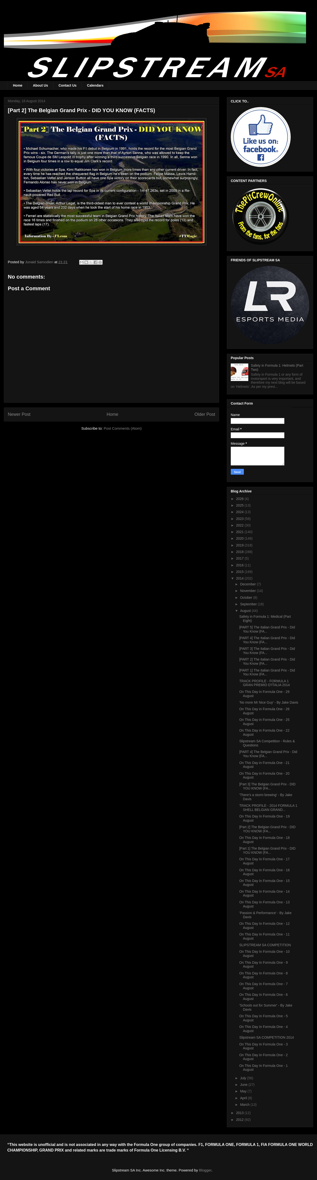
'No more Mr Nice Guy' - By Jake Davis (268, 702)
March (245, 1105)
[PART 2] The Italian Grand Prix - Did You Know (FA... (267, 661)
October (246, 597)
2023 (240, 519)
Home (17, 85)
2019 (240, 545)
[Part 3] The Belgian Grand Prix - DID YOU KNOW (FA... (267, 786)
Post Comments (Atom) (123, 428)
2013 (240, 1113)
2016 (240, 565)
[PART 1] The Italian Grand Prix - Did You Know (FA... (267, 672)
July (243, 1078)
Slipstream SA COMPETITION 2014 (266, 1037)
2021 (240, 532)
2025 (240, 505)
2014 (240, 578)
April (244, 1098)
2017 (240, 558)
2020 (240, 538)
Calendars (95, 85)
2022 (240, 525)
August (245, 611)
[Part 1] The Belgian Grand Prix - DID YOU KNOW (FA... (267, 850)
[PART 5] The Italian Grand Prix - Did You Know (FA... (267, 629)
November (248, 591)
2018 (240, 552)
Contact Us (67, 85)
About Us (40, 85)
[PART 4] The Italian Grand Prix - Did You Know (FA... (267, 640)
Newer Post (19, 414)
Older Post (204, 414)
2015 (240, 572)
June (244, 1085)
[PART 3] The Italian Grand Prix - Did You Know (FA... (267, 651)
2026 (240, 499)
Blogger (205, 1170)
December (248, 584)
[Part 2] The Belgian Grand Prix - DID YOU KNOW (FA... (267, 829)
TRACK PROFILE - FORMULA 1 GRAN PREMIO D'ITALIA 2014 (264, 683)
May (243, 1091)
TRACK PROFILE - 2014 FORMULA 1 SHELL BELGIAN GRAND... (268, 808)
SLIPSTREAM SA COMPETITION (265, 945)
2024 (240, 512)
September (249, 604)
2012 (240, 1120)
